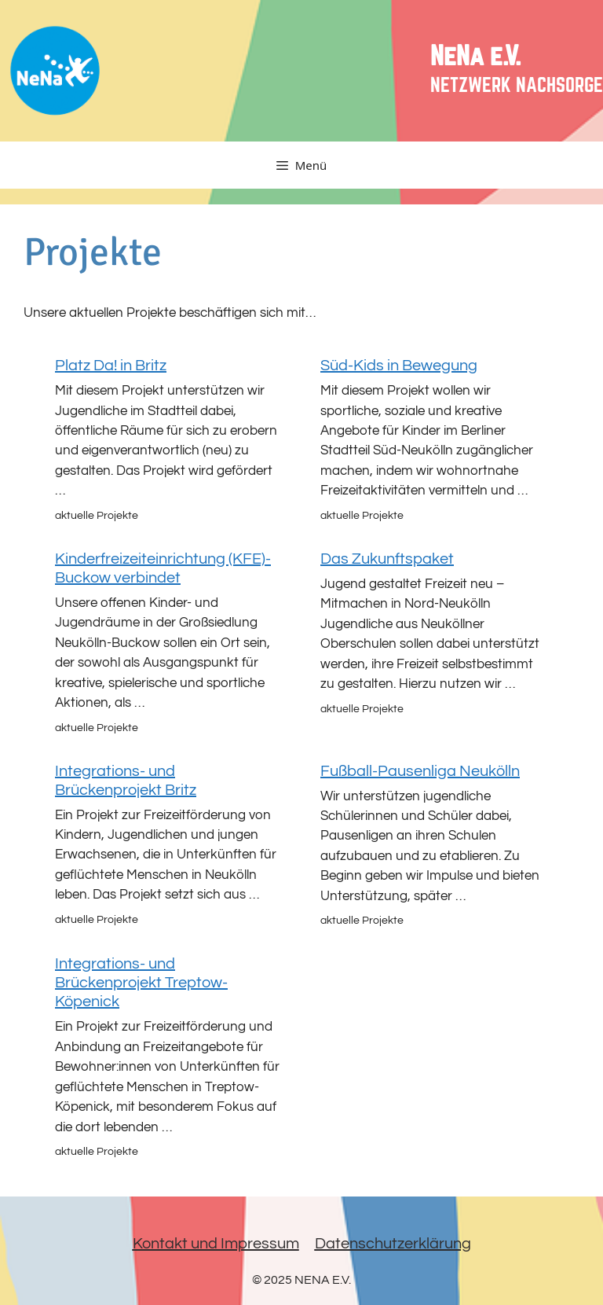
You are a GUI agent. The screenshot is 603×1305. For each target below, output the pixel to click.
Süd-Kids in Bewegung (398, 365)
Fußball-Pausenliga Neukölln (420, 771)
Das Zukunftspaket (387, 559)
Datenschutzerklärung (393, 1244)
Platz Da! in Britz (110, 365)
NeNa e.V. (475, 56)
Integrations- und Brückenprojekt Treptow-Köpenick (141, 982)
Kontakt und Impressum (216, 1244)
